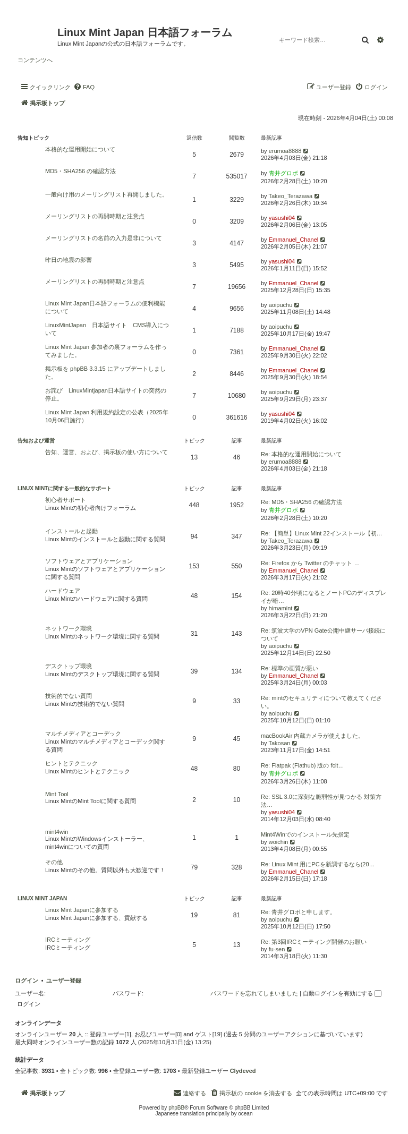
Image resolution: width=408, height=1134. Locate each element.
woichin (278, 842)
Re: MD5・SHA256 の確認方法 (301, 502)
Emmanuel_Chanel (294, 239)
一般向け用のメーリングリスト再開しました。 (106, 194)
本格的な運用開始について (80, 149)
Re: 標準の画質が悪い (289, 668)
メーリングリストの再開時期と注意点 (94, 216)
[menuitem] (84, 87)
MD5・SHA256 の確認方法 (80, 171)
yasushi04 (282, 218)
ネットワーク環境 (68, 628)
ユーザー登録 (63, 980)
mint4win (56, 832)
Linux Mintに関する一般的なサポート (65, 488)
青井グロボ (283, 173)
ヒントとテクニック (71, 763)
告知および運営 (36, 441)
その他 (54, 862)
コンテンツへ (35, 60)
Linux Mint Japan (42, 898)
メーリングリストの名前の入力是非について (103, 238)
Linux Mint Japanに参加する (81, 910)
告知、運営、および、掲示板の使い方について (106, 452)
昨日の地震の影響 (68, 260)
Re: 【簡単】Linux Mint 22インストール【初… (321, 533)
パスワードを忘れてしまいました (254, 993)
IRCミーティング (67, 939)
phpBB (176, 1108)
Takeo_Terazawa (290, 196)
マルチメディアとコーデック (83, 733)
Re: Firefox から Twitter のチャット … (310, 563)
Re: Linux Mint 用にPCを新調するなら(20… (318, 864)
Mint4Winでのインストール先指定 (305, 834)
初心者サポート (65, 500)
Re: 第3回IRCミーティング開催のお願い (314, 942)
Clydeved (243, 1071)
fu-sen (277, 949)
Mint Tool (57, 794)
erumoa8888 (285, 151)
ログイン (26, 980)
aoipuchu (281, 305)
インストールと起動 (71, 531)
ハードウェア (62, 590)
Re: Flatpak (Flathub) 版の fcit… (302, 765)
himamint (281, 608)
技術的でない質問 (68, 696)
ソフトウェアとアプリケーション (89, 561)
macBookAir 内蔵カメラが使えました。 (312, 735)
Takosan (279, 743)
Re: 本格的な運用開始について (301, 454)
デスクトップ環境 (68, 666)
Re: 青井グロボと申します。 (298, 912)
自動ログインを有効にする (342, 993)
